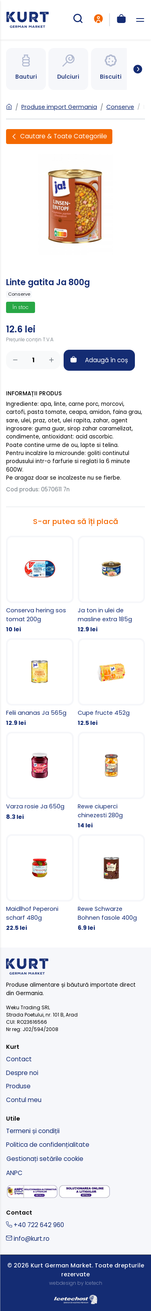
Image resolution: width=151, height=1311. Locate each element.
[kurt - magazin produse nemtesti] (27, 20)
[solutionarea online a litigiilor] (84, 1191)
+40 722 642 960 (35, 1225)
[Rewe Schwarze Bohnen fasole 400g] (111, 883)
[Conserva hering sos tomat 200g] (40, 585)
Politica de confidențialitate (47, 1144)
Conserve (120, 107)
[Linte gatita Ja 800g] (75, 203)
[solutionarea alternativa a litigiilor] (32, 1191)
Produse (18, 1086)
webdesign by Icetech (75, 1283)
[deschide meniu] (140, 20)
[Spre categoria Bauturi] (26, 69)
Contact (19, 1059)
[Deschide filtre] (59, 136)
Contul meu (23, 1100)
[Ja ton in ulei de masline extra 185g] (111, 585)
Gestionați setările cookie (44, 1158)
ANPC (14, 1173)
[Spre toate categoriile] (134, 69)
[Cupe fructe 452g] (111, 683)
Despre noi (22, 1073)
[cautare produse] (77, 19)
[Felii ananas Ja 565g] (40, 683)
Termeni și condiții (33, 1131)
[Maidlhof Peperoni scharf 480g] (40, 883)
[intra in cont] (98, 19)
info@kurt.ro (28, 1238)
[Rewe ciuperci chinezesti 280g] (111, 781)
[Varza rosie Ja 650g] (40, 776)
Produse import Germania (59, 107)
